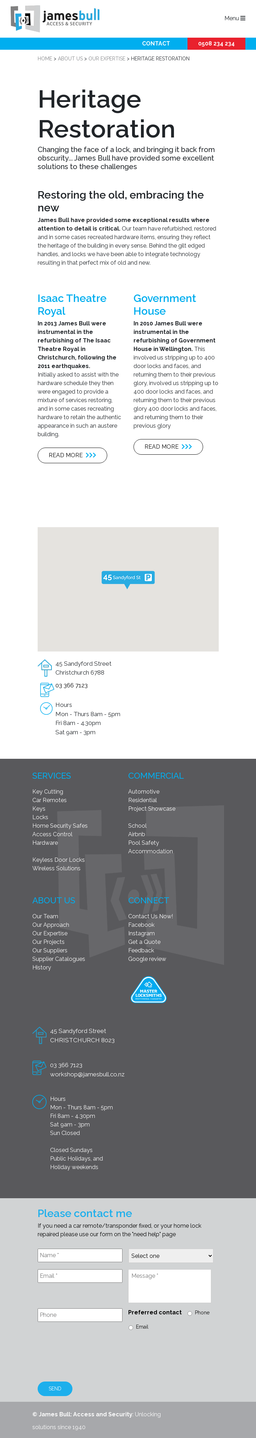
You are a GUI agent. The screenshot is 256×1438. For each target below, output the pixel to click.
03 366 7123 (71, 685)
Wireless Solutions (56, 868)
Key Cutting (47, 791)
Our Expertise (49, 933)
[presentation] (92, 1357)
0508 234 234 (216, 43)
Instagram (141, 933)
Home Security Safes (60, 825)
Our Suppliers (49, 950)
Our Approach (50, 924)
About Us (53, 900)
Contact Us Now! (150, 916)
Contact (156, 43)
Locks (40, 817)
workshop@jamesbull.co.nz (87, 1074)
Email (142, 1327)
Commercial (156, 776)
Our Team (45, 916)
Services (51, 776)
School (137, 825)
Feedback (141, 950)
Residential (142, 800)
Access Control (52, 834)
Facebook (141, 924)
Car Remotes (49, 800)
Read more (72, 455)
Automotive (143, 791)
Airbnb (136, 834)
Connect (148, 900)
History (41, 967)
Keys (38, 808)
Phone (202, 1312)
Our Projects (48, 942)
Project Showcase (151, 808)
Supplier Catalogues (58, 959)
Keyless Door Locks (58, 859)
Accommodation (150, 851)
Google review (147, 959)
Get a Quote (144, 942)
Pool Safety (143, 842)
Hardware (45, 842)
